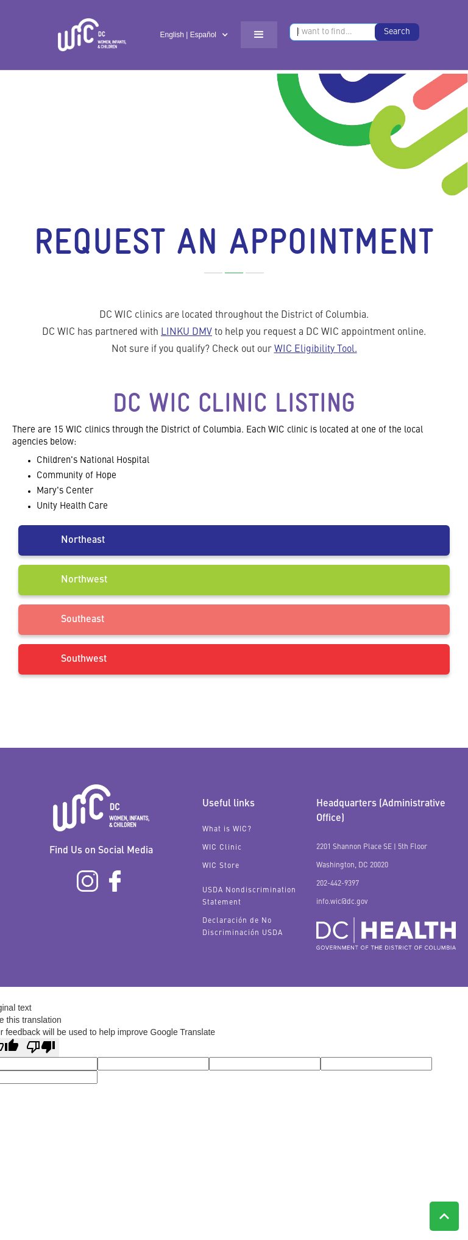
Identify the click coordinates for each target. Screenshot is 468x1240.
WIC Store (220, 866)
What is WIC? (227, 829)
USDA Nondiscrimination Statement (249, 896)
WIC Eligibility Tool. (315, 349)
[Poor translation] (41, 1047)
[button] (194, 35)
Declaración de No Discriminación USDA (242, 927)
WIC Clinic (222, 847)
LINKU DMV (186, 332)
